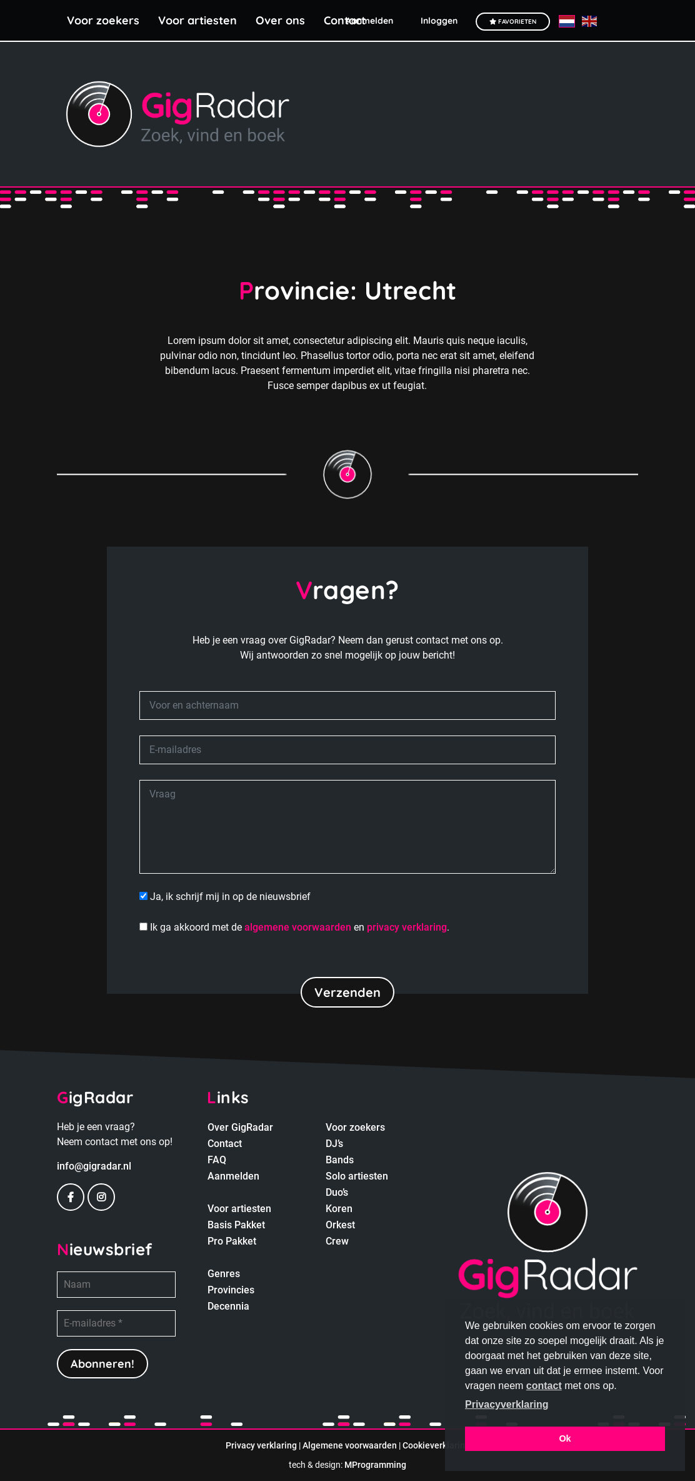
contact (544, 1385)
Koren (339, 1209)
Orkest (340, 1225)
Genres (224, 1274)
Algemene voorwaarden (349, 1445)
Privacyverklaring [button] (506, 1404)
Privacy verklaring (261, 1445)
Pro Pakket (232, 1241)
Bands (340, 1160)
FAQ (217, 1160)
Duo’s (337, 1192)
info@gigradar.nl (94, 1166)
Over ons (280, 20)
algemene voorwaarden (297, 927)
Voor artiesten (197, 20)
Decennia (228, 1306)
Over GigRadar (240, 1127)
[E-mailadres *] (116, 1323)
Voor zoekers (103, 20)
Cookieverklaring (436, 1445)
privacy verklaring (407, 927)
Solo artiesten (357, 1176)
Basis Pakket (236, 1225)
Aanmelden (233, 1176)
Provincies (231, 1290)
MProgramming (375, 1465)
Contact (225, 1144)
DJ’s (334, 1144)
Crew (337, 1241)
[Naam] (116, 1284)
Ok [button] (565, 1438)
